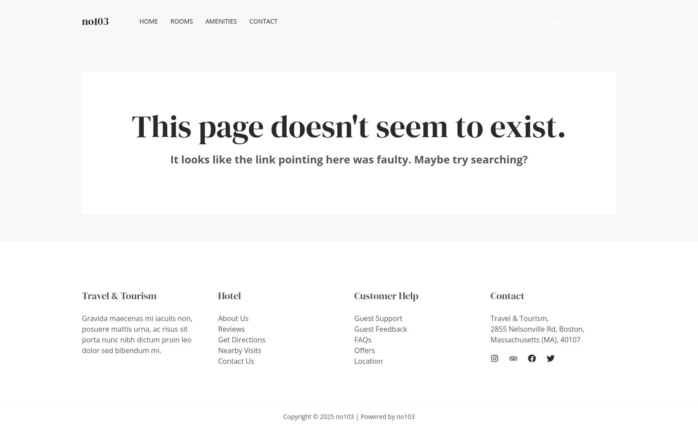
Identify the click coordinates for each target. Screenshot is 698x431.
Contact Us (236, 361)
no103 (95, 21)
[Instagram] (495, 358)
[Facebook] (532, 358)
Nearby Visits (239, 350)
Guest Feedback (380, 329)
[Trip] (513, 358)
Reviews (231, 329)
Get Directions (241, 340)
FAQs (362, 340)
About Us (233, 318)
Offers (364, 350)
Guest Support (378, 318)
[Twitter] (551, 358)
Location (368, 361)
